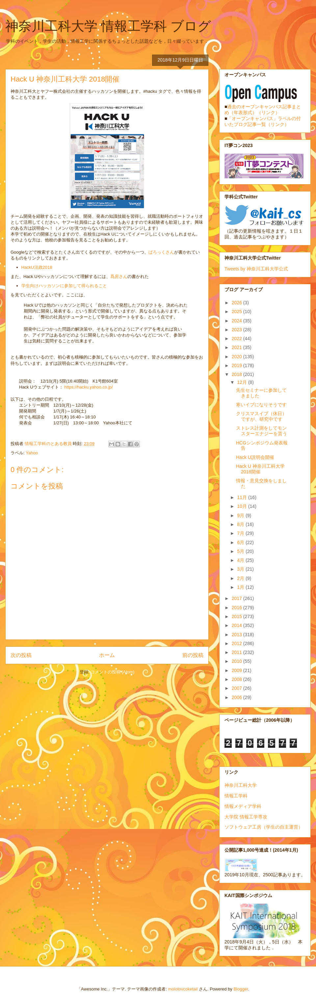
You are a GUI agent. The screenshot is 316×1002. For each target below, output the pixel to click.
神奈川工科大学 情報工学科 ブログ (108, 26)
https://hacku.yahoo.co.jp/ (88, 387)
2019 (237, 365)
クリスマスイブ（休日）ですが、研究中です (261, 416)
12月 (242, 382)
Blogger (240, 989)
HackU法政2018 (36, 267)
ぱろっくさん (161, 252)
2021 (237, 347)
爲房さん (118, 276)
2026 (237, 302)
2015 (237, 616)
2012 (237, 643)
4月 (241, 560)
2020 (237, 356)
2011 (237, 652)
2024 (237, 320)
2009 (237, 670)
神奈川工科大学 (240, 785)
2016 (237, 607)
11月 (242, 497)
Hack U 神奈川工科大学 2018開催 (260, 468)
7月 (241, 533)
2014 (237, 625)
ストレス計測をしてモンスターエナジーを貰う (261, 430)
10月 (242, 506)
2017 (237, 598)
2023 (237, 329)
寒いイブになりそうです (261, 404)
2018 (237, 374)
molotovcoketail (183, 989)
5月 (241, 551)
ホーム (107, 655)
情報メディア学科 (242, 806)
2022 (237, 338)
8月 (241, 524)
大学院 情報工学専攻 (245, 816)
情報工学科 (236, 795)
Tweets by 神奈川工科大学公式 (256, 268)
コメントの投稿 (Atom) (113, 671)
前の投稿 (192, 655)
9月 (241, 515)
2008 (237, 679)
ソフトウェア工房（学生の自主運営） (263, 827)
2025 (237, 311)
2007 (237, 688)
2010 (237, 661)
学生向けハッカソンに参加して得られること (64, 285)
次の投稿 (21, 655)
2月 (241, 578)
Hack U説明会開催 (255, 457)
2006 (237, 697)
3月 (241, 569)
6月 (241, 542)
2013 (237, 634)
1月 (241, 587)
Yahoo (32, 452)
